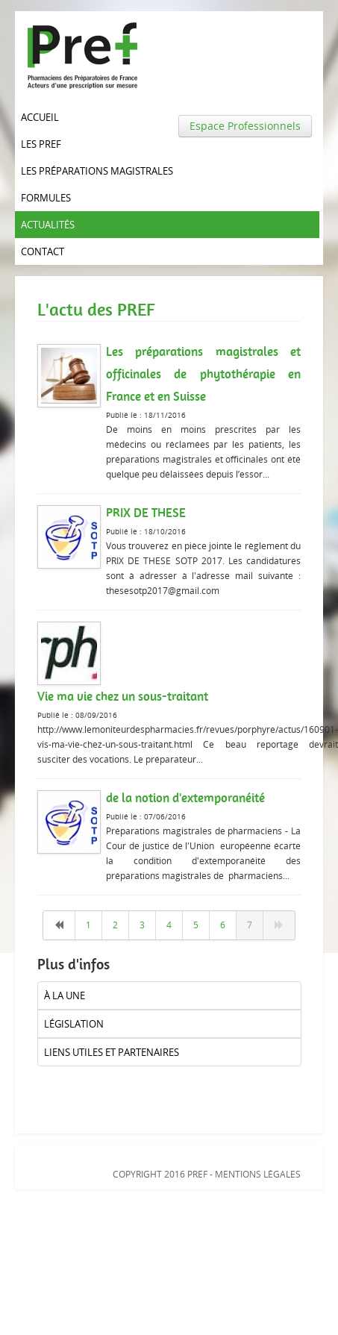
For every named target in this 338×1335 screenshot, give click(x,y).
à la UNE (64, 995)
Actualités (48, 224)
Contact (42, 251)
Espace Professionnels (245, 126)
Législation (74, 1024)
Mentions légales (258, 1174)
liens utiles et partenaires (111, 1052)
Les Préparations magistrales (97, 171)
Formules (46, 197)
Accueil (40, 117)
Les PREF (41, 144)
